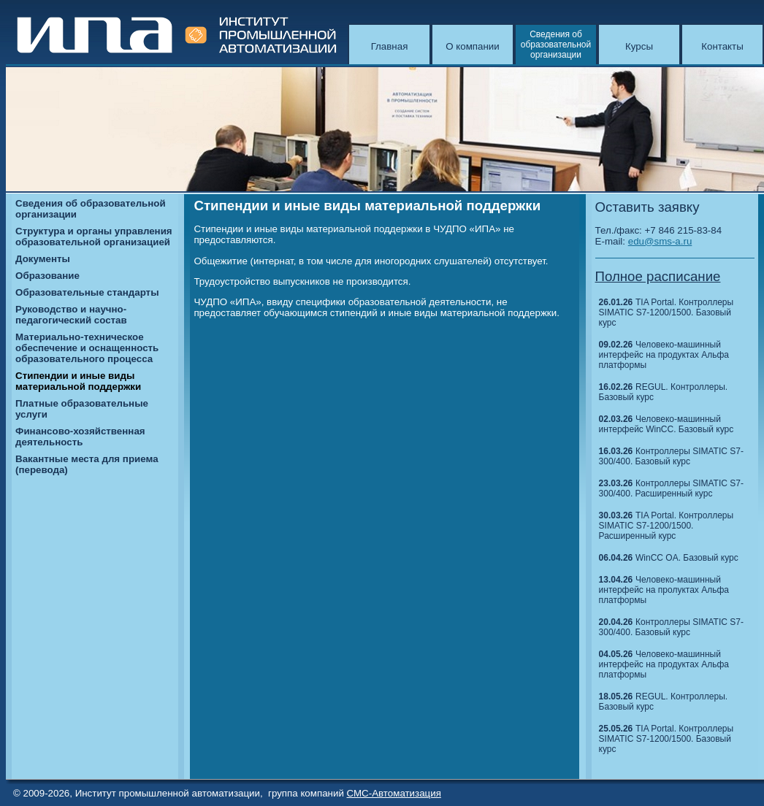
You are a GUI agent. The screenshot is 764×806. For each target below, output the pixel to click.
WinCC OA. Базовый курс (686, 558)
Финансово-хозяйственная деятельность (80, 437)
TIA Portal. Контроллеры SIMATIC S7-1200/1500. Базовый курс (666, 312)
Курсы (639, 46)
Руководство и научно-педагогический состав (71, 315)
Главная (389, 46)
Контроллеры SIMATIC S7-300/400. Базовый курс (671, 456)
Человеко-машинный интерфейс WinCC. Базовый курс (666, 424)
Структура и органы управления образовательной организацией (93, 236)
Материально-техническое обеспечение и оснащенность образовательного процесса (86, 347)
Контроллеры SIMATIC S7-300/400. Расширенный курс (671, 488)
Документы (42, 258)
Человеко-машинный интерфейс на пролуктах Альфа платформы (664, 590)
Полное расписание (658, 276)
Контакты (722, 46)
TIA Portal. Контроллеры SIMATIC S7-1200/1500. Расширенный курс (666, 525)
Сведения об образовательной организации (556, 44)
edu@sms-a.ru (660, 241)
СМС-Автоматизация (394, 793)
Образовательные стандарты (86, 292)
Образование (47, 275)
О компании (473, 46)
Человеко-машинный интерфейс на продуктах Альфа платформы (664, 354)
